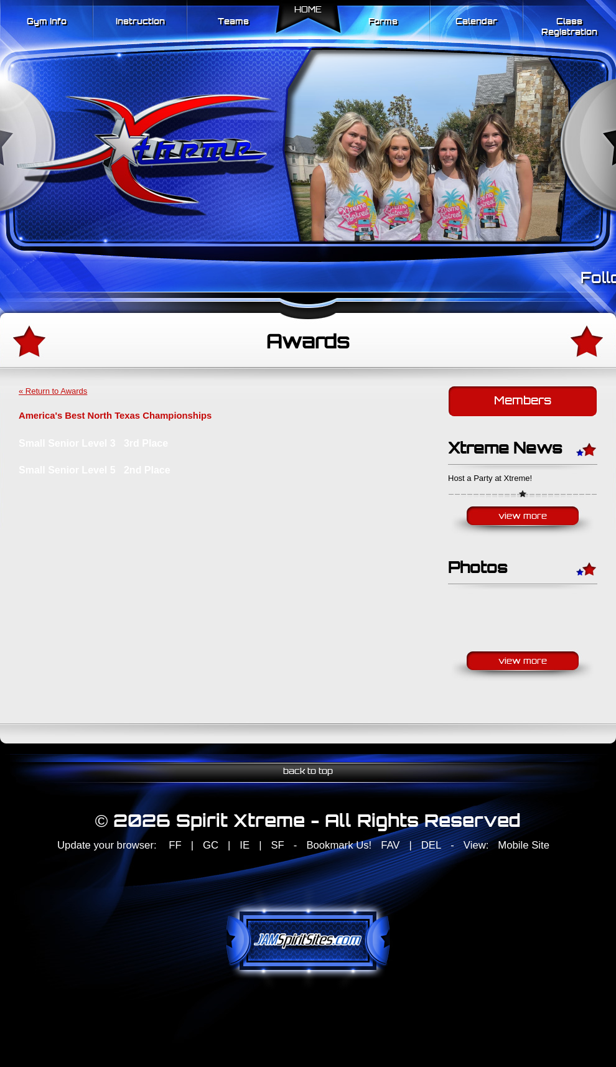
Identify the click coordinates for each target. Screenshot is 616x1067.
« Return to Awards (53, 391)
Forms (383, 22)
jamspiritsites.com (308, 941)
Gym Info (47, 22)
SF (277, 845)
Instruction (140, 22)
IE (245, 845)
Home (308, 10)
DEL (431, 845)
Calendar (476, 22)
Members (522, 402)
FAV (390, 845)
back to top (308, 772)
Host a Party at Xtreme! (490, 478)
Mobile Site (523, 845)
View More (522, 517)
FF (175, 845)
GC (210, 845)
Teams (233, 22)
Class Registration (569, 27)
